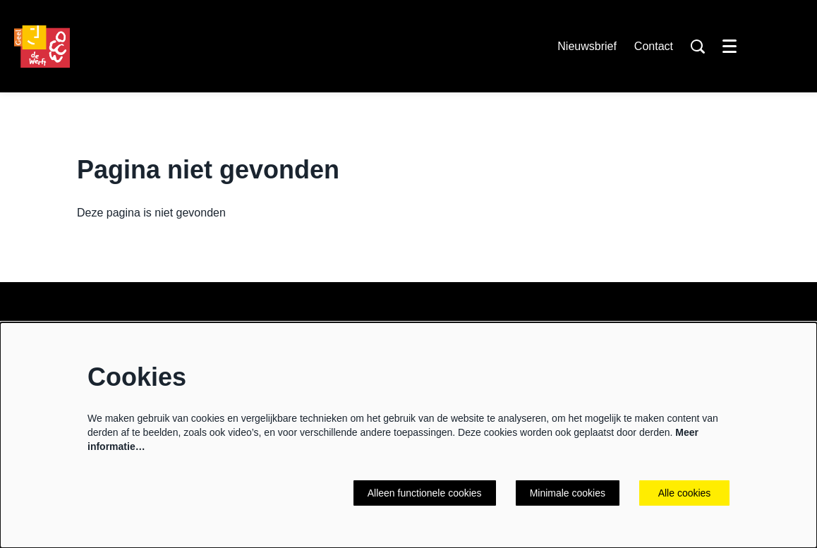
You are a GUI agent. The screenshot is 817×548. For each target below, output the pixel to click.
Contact (653, 46)
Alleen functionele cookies (425, 493)
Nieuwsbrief (587, 46)
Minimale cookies (567, 493)
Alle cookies (684, 493)
